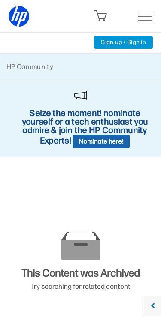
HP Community (29, 67)
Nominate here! (101, 141)
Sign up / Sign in (123, 42)
